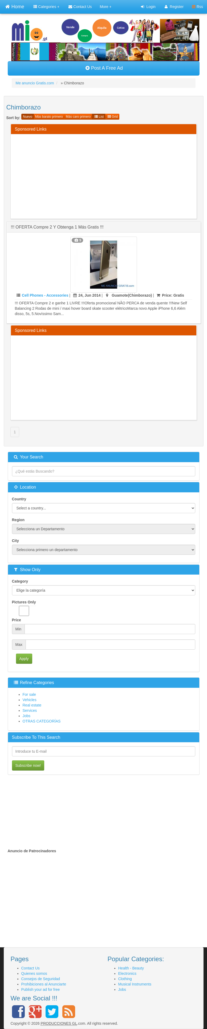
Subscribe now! (28, 765)
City (15, 541)
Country (19, 499)
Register (174, 7)
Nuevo (27, 117)
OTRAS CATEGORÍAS (42, 721)
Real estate (32, 705)
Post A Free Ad (104, 68)
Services (30, 710)
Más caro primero (78, 117)
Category (20, 581)
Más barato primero (49, 117)
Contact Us (80, 7)
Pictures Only (24, 608)
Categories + (46, 7)
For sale (29, 694)
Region (18, 520)
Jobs (27, 716)
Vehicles (29, 700)
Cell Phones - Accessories (45, 295)
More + (106, 7)
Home (14, 6)
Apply (24, 659)
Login (148, 7)
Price (16, 620)
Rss (197, 7)
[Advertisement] (111, 175)
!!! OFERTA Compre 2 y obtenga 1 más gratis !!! (57, 227)
